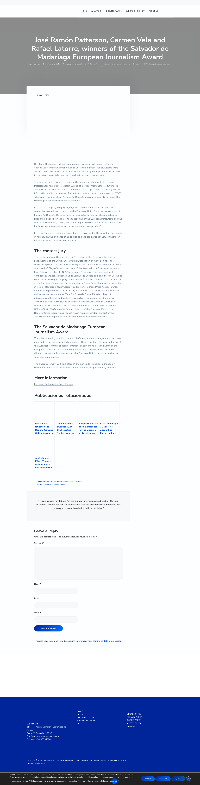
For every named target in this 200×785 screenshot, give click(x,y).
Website (38, 612)
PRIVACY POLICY (134, 717)
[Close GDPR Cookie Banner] (188, 778)
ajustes (114, 781)
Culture (53, 482)
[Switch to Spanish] (164, 11)
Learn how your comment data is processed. (99, 640)
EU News (38, 64)
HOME (80, 711)
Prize (63, 485)
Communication (69, 64)
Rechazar (162, 778)
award (39, 485)
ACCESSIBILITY (134, 723)
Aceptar (146, 778)
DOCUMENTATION (85, 717)
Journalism (47, 485)
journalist (56, 485)
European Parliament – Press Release (54, 384)
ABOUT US (82, 723)
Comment (39, 543)
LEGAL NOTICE (134, 714)
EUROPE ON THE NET (87, 720)
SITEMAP (131, 726)
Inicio (30, 64)
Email (37, 598)
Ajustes (178, 778)
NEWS (80, 714)
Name (37, 584)
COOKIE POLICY (134, 720)
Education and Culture (52, 64)
